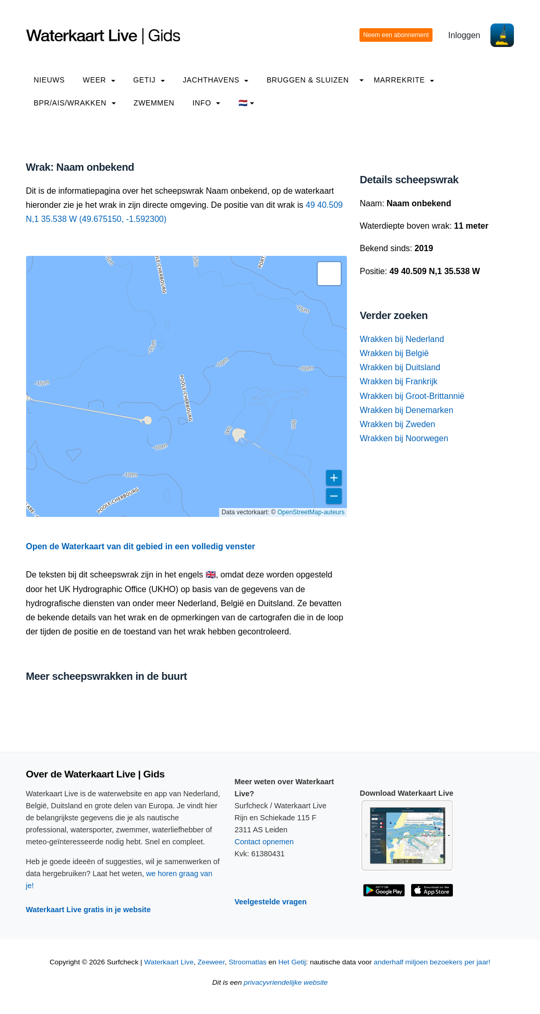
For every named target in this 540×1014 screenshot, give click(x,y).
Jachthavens (215, 80)
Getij (148, 80)
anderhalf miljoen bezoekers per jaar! (432, 962)
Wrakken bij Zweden (397, 424)
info (207, 103)
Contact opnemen (264, 842)
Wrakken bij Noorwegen (403, 438)
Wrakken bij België (393, 353)
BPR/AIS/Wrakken (75, 103)
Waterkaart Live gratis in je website (88, 909)
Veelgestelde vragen (271, 902)
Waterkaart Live (169, 962)
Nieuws (49, 80)
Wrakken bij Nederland (401, 339)
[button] (329, 273)
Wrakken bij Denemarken (406, 410)
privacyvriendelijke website (286, 982)
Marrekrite (404, 80)
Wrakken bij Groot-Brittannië (411, 396)
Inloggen (464, 35)
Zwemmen (154, 103)
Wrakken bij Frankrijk (398, 381)
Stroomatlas (248, 962)
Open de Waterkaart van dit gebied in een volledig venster (141, 546)
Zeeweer (211, 962)
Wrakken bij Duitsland (399, 367)
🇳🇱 (246, 103)
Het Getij (292, 962)
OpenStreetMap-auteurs (311, 512)
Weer (99, 80)
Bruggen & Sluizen (308, 80)
